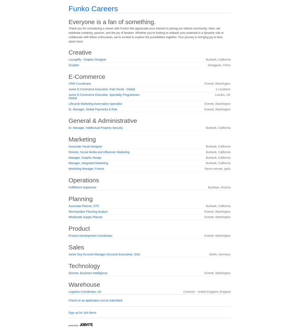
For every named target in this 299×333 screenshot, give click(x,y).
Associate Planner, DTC (84, 206)
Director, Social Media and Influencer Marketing (99, 152)
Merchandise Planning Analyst (88, 211)
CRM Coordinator (80, 83)
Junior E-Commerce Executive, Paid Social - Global (102, 89)
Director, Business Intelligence (88, 273)
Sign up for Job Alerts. (83, 312)
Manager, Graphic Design (85, 157)
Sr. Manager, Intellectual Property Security (96, 127)
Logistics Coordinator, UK (85, 291)
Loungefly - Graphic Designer (87, 59)
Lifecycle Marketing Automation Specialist (95, 103)
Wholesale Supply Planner (86, 217)
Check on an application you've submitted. (96, 300)
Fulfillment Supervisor (83, 187)
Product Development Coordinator (91, 235)
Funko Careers (93, 8)
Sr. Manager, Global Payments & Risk (93, 109)
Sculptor (74, 65)
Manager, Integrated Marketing (88, 163)
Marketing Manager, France (86, 168)
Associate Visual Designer (85, 146)
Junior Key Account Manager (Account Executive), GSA (104, 254)
